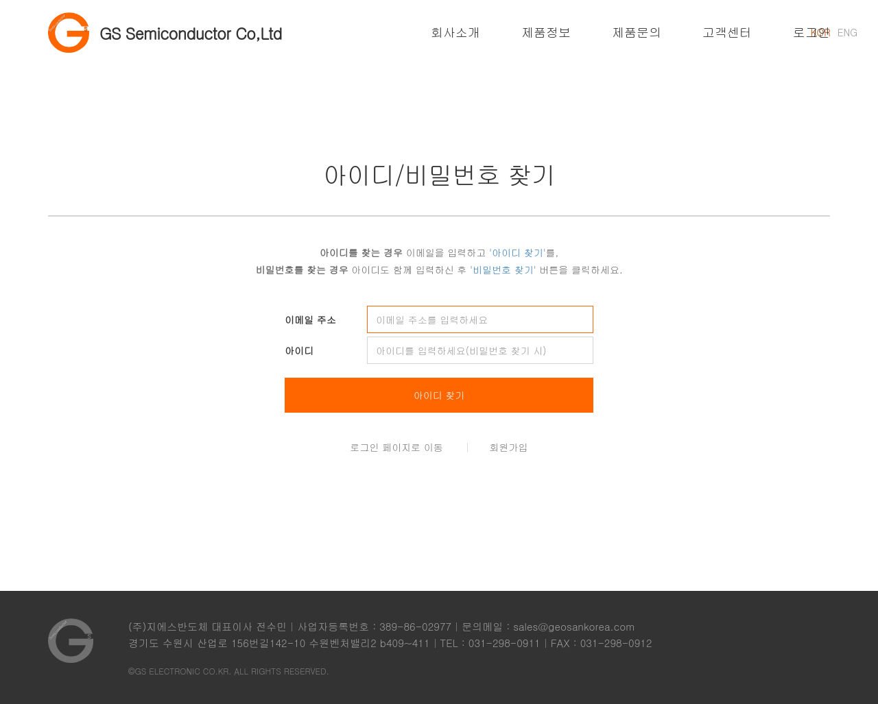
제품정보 (546, 32)
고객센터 (727, 32)
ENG (847, 32)
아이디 (299, 350)
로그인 (811, 32)
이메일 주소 (310, 319)
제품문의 (636, 32)
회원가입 (509, 447)
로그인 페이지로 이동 (397, 447)
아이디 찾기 (439, 395)
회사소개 (455, 32)
